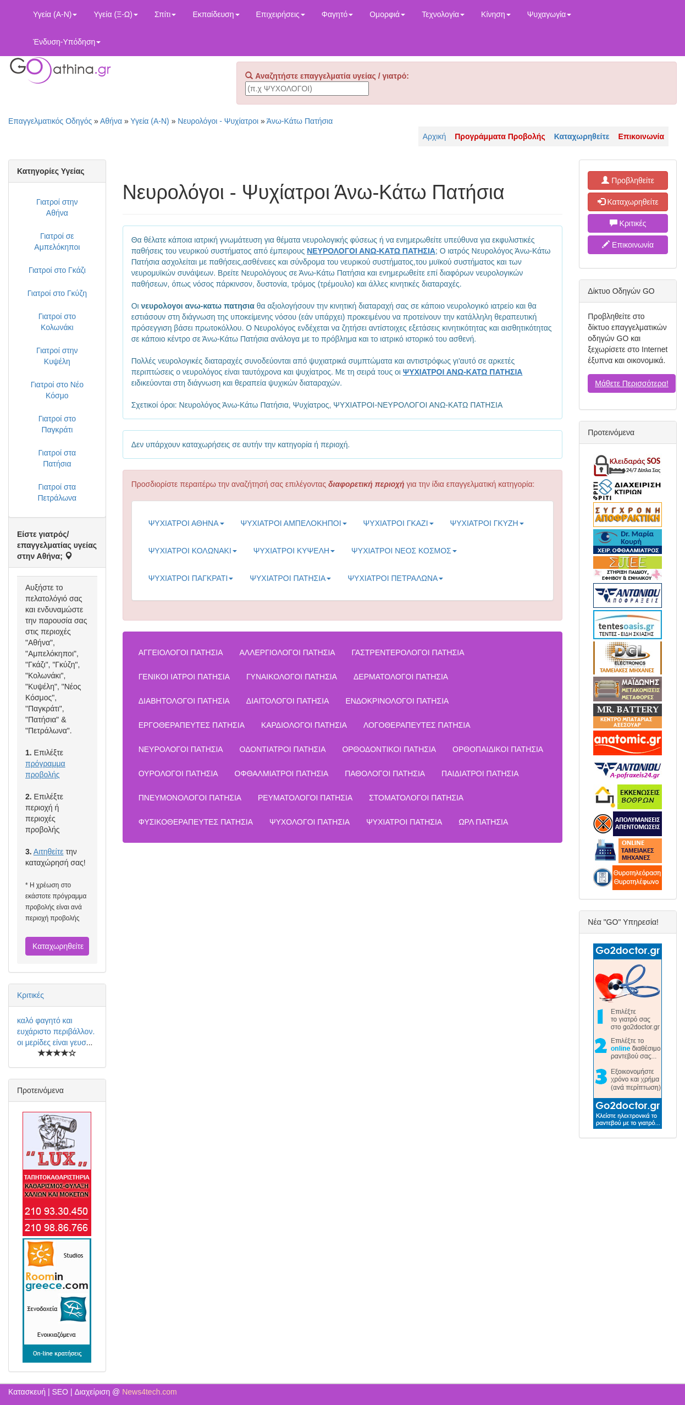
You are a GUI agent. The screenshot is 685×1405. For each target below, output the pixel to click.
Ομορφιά (387, 14)
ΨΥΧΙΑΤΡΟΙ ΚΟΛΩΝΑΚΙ (192, 550)
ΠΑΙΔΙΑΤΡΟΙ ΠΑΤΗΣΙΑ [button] (479, 773)
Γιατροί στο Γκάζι (57, 270)
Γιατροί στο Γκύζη (57, 293)
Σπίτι (165, 14)
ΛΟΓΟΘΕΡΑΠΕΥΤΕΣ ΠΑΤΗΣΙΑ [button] (417, 725)
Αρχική (434, 136)
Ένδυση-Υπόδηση (67, 41)
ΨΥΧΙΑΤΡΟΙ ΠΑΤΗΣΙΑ (290, 578)
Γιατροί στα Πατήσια (57, 458)
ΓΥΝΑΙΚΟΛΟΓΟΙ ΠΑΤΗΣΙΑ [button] (291, 676)
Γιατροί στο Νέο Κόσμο (57, 390)
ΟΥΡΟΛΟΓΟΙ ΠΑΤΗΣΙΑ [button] (178, 773)
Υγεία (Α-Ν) (55, 14)
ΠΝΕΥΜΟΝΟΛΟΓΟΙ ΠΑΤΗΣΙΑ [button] (190, 797)
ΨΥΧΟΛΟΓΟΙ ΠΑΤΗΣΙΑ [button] (309, 821)
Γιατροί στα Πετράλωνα (56, 492)
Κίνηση (496, 14)
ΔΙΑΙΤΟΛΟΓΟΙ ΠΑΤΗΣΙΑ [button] (287, 700)
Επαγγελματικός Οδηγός (50, 121)
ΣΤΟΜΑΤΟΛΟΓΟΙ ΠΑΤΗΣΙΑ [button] (416, 797)
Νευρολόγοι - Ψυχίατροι (218, 121)
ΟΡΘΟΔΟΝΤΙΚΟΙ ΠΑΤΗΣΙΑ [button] (389, 749)
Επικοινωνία (628, 244)
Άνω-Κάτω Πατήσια (300, 121)
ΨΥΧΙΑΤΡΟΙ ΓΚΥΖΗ (487, 523)
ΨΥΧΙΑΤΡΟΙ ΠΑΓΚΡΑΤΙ (191, 578)
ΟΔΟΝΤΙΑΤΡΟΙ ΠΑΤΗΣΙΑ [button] (283, 749)
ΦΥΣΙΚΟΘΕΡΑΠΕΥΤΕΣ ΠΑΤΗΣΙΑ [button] (196, 821)
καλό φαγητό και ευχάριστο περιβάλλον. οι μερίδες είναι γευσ (56, 1031)
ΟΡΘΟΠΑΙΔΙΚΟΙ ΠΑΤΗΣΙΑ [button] (497, 749)
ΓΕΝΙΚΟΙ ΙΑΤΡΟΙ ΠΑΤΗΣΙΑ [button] (184, 676)
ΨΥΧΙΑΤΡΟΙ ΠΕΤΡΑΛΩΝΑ (395, 578)
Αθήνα (111, 121)
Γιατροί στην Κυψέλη (57, 356)
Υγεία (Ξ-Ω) (115, 14)
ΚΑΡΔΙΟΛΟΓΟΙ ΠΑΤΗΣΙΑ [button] (304, 725)
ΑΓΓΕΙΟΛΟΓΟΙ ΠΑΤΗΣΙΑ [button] (181, 652)
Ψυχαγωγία (549, 14)
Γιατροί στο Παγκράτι (57, 424)
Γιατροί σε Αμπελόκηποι (57, 241)
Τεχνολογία (443, 14)
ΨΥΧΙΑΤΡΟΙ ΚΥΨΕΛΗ (294, 550)
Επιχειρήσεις (280, 14)
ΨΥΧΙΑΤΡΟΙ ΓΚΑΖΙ (398, 523)
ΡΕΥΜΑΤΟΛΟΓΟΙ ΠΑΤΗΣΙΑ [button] (305, 797)
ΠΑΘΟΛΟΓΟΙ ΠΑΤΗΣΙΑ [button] (385, 773)
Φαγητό (337, 14)
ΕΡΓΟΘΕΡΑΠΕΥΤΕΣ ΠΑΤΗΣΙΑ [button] (192, 725)
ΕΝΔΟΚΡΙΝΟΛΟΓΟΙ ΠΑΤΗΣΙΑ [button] (397, 700)
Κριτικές (30, 995)
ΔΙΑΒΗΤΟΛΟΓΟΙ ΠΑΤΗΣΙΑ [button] (184, 700)
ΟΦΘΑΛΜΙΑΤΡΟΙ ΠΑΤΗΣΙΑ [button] (282, 773)
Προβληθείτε (627, 180)
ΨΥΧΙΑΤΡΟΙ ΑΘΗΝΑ (186, 523)
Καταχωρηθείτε (58, 946)
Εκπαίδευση (215, 14)
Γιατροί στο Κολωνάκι (57, 322)
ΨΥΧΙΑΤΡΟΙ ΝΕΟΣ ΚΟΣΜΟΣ (404, 550)
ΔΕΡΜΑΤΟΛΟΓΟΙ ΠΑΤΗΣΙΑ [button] (400, 676)
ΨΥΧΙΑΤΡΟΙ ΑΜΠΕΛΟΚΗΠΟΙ (294, 523)
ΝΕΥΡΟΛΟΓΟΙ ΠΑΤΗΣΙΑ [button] (181, 749)
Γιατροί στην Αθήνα (57, 207)
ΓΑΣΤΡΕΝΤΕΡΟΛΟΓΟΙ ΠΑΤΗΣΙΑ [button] (408, 652)
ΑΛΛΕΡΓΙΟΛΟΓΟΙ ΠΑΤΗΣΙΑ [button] (287, 652)
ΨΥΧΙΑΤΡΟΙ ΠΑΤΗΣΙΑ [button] (404, 821)
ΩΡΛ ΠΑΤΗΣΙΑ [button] (483, 821)
